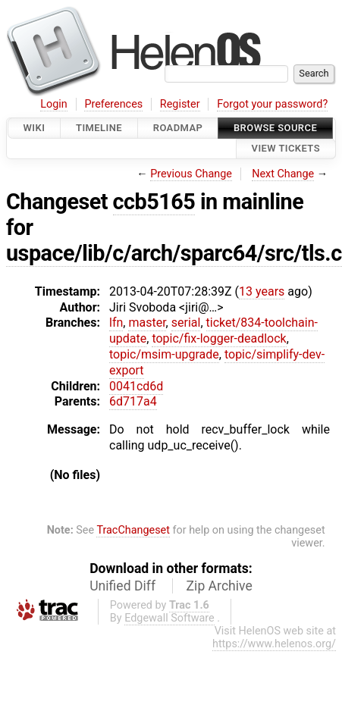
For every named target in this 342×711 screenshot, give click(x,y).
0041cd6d (136, 386)
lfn (116, 322)
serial (186, 322)
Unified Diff (122, 586)
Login (53, 104)
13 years (261, 291)
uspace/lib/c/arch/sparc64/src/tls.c (174, 253)
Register (180, 104)
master (146, 322)
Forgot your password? (272, 104)
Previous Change (191, 174)
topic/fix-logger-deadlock (219, 338)
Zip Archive (220, 586)
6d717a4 (133, 401)
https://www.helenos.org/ (274, 643)
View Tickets (286, 149)
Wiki (34, 127)
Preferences (113, 104)
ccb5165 (154, 202)
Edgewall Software (169, 618)
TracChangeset (133, 530)
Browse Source (275, 127)
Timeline (99, 127)
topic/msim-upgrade (164, 354)
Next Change (283, 174)
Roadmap (178, 127)
